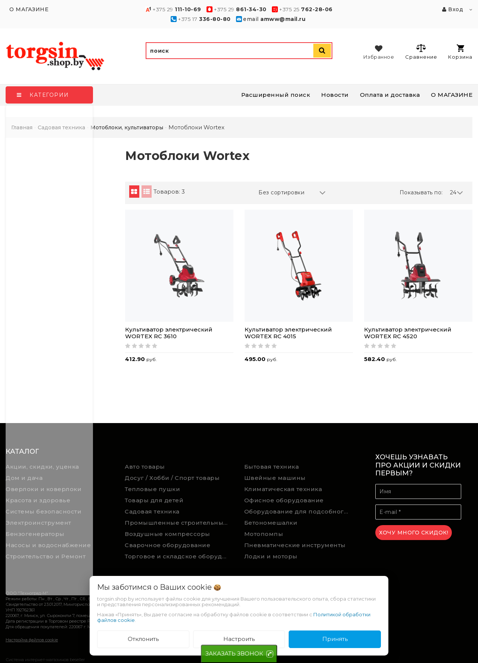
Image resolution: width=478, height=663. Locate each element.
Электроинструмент (38, 522)
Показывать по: (421, 192)
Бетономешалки (271, 522)
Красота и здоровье (38, 500)
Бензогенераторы (35, 533)
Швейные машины (275, 477)
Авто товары (145, 466)
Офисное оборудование (284, 500)
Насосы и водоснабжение (48, 545)
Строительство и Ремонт (46, 556)
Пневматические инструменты (295, 545)
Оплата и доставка (390, 94)
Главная (21, 127)
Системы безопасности (43, 511)
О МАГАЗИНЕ (451, 94)
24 (456, 192)
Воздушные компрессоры (167, 533)
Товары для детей (154, 500)
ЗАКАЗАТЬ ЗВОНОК (234, 653)
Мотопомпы (263, 533)
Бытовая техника (271, 466)
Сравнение (421, 51)
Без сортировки (292, 192)
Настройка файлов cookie (32, 639)
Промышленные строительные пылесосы (179, 522)
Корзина (460, 52)
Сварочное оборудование (167, 545)
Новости (335, 94)
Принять (335, 638)
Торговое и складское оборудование (179, 556)
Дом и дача (24, 477)
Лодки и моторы (271, 556)
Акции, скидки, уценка (42, 466)
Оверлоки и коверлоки (43, 489)
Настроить (239, 638)
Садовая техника (152, 511)
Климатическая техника (283, 489)
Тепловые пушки (152, 489)
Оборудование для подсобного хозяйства (298, 511)
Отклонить (143, 638)
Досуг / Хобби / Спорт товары (172, 477)
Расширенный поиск (275, 94)
